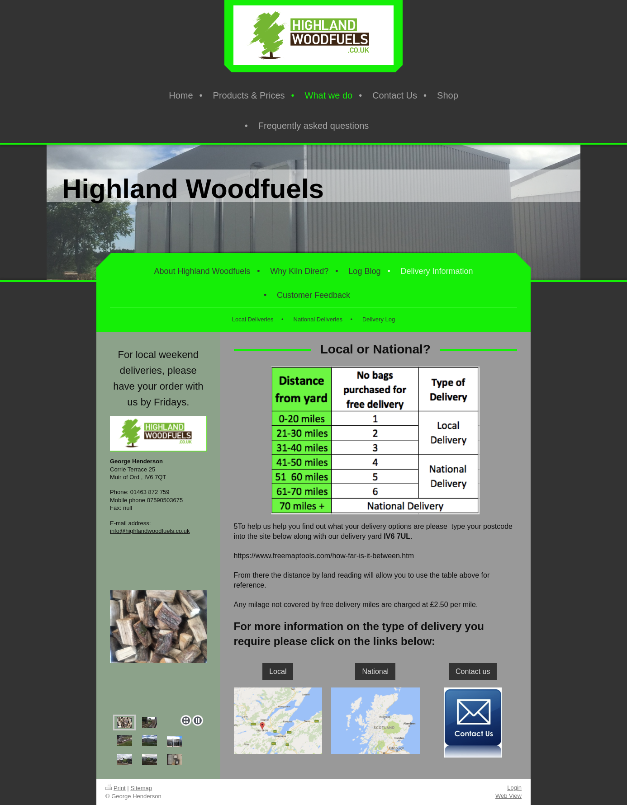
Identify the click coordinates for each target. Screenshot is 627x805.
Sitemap (141, 788)
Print (115, 788)
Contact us (473, 671)
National (375, 671)
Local (277, 671)
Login (514, 787)
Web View (508, 795)
